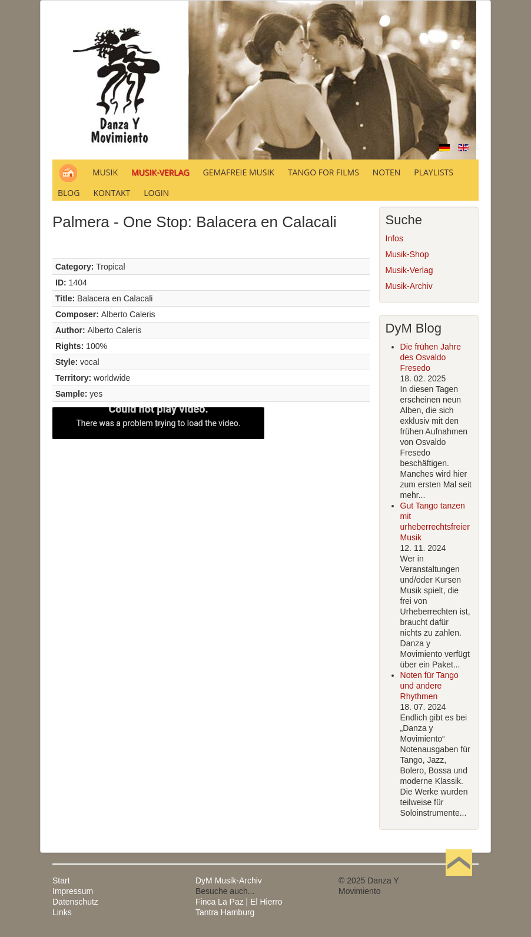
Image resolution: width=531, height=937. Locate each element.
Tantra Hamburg (224, 912)
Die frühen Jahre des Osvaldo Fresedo (431, 357)
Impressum (72, 891)
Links (62, 912)
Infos (394, 238)
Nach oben (459, 880)
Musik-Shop (407, 254)
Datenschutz (75, 901)
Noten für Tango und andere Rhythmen (429, 685)
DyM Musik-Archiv (228, 880)
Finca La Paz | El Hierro (239, 901)
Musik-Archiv (409, 286)
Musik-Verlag (409, 270)
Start (61, 880)
